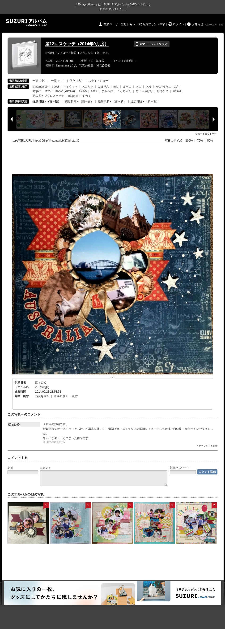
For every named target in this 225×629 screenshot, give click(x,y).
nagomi (73, 95)
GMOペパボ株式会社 (214, 24)
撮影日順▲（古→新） (47, 101)
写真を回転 (42, 396)
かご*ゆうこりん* (167, 86)
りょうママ (70, 86)
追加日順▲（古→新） (112, 101)
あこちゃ (87, 86)
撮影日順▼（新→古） (79, 101)
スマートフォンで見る (151, 44)
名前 (10, 468)
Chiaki (177, 91)
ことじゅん (124, 91)
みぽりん (103, 86)
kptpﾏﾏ (37, 91)
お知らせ (197, 24)
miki (115, 86)
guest (55, 86)
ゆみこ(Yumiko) (65, 91)
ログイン (178, 24)
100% (189, 140)
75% (200, 140)
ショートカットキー (206, 134)
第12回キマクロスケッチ (48, 95)
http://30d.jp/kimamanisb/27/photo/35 (56, 140)
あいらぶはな (144, 91)
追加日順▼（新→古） (145, 101)
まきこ (127, 86)
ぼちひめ (163, 91)
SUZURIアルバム (26, 23)
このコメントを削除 (207, 446)
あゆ (149, 86)
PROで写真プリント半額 (149, 24)
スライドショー (98, 80)
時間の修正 (61, 396)
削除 (75, 396)
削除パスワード (180, 468)
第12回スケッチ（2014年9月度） (77, 44)
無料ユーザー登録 (115, 24)
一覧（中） (58, 80)
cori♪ (94, 91)
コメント (45, 468)
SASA (83, 91)
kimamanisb (40, 86)
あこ (138, 86)
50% (210, 140)
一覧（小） (40, 80)
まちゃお (107, 91)
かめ (48, 91)
